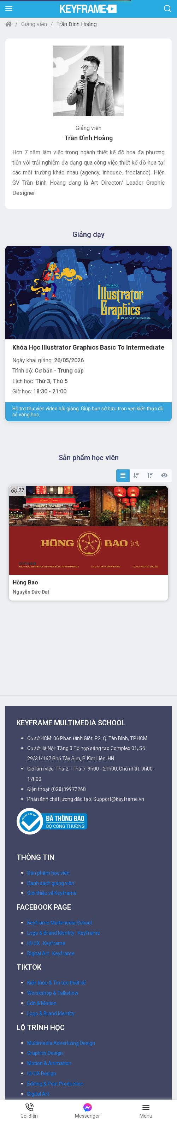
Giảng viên (34, 24)
